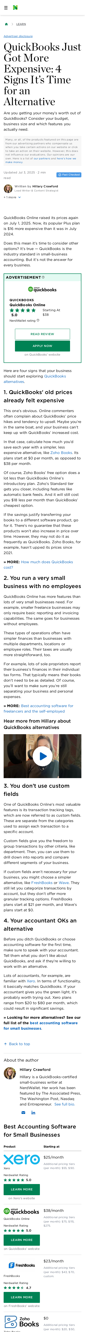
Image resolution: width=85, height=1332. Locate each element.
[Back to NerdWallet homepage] (6, 24)
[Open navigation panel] (6, 7)
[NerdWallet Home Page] (16, 7)
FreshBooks (42, 883)
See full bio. (64, 1104)
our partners (42, 158)
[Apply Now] (42, 346)
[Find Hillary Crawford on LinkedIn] (33, 1112)
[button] (42, 197)
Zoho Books (61, 453)
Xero (31, 981)
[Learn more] (22, 1189)
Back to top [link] (19, 1044)
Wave (64, 883)
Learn (21, 24)
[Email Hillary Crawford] (23, 1112)
